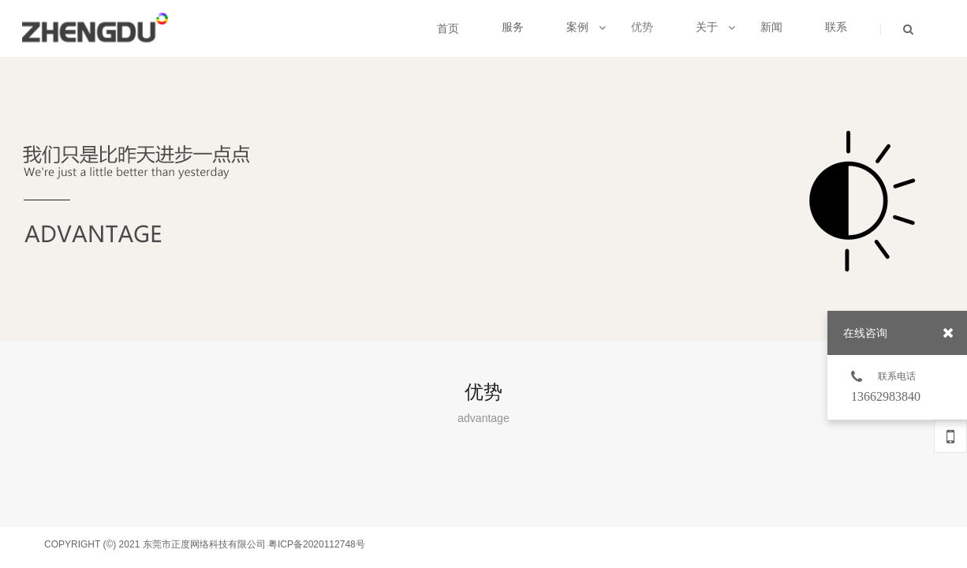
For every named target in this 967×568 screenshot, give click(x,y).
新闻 (771, 27)
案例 (586, 27)
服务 (513, 27)
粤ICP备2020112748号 (316, 544)
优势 (642, 27)
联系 (836, 27)
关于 (715, 27)
